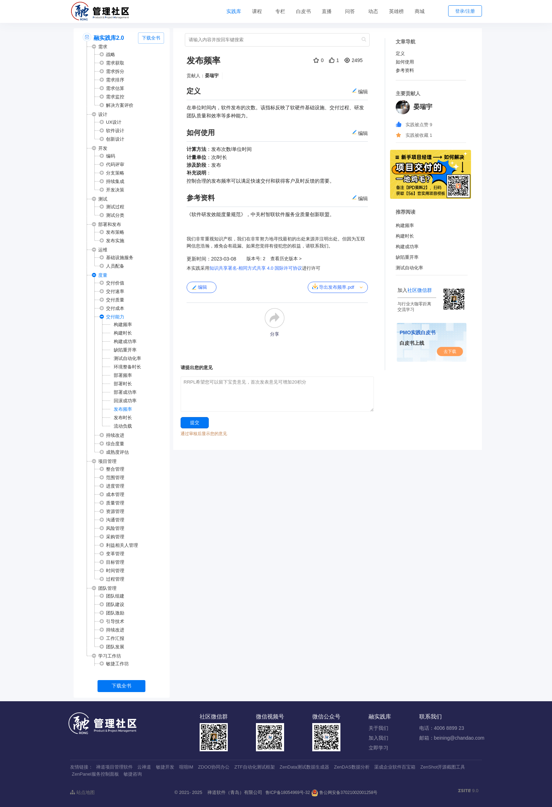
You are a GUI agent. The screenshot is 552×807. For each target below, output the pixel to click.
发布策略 (115, 232)
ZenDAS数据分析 (352, 767)
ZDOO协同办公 (214, 767)
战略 (110, 54)
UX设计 (113, 122)
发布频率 (123, 409)
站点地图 (82, 792)
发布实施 (115, 240)
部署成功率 (125, 392)
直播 (327, 11)
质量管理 (115, 503)
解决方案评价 (119, 105)
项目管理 (107, 461)
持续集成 (115, 181)
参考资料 (405, 70)
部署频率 (123, 375)
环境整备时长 (127, 366)
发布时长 (123, 417)
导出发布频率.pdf (333, 286)
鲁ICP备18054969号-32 (287, 792)
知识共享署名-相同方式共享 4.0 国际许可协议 (255, 268)
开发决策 (115, 189)
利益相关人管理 (122, 545)
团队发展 (115, 646)
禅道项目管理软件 (114, 767)
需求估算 (115, 88)
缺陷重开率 (125, 350)
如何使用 (405, 62)
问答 (350, 11)
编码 (110, 156)
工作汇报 (115, 638)
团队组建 (115, 596)
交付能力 (115, 316)
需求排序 (115, 79)
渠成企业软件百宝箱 (394, 767)
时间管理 (115, 570)
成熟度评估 (117, 452)
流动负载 (123, 426)
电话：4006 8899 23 (441, 728)
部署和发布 (109, 224)
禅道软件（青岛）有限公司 (234, 792)
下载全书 (151, 38)
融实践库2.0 (109, 38)
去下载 (450, 351)
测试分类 (115, 215)
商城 (420, 11)
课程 (257, 11)
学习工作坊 (109, 656)
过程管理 (115, 579)
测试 (102, 199)
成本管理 (115, 494)
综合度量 (115, 443)
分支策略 (115, 173)
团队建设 (115, 604)
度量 (102, 275)
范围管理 (115, 477)
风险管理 (115, 528)
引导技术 (115, 621)
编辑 (199, 287)
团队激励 (115, 613)
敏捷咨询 (133, 774)
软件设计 (115, 130)
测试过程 (115, 206)
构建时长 (123, 333)
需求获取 (115, 63)
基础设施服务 (119, 257)
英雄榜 (396, 11)
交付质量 (115, 299)
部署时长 (123, 383)
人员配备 (115, 266)
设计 (102, 114)
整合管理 (115, 469)
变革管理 (115, 553)
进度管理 (115, 486)
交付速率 (115, 291)
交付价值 (115, 283)
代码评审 (115, 164)
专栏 (280, 11)
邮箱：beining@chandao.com (451, 738)
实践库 (233, 11)
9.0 (468, 791)
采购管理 (115, 536)
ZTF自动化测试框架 (254, 767)
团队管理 (107, 588)
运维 (102, 249)
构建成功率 (125, 341)
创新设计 (115, 139)
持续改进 (115, 435)
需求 (102, 46)
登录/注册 (465, 11)
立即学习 (378, 748)
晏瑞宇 (212, 75)
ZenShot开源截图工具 (442, 767)
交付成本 (115, 308)
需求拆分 (115, 71)
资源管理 (115, 511)
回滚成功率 (125, 400)
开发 (102, 148)
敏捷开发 (165, 767)
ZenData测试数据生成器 (304, 767)
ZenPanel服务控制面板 (95, 774)
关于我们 (378, 728)
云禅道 (144, 767)
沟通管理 (115, 519)
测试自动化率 (127, 358)
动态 (373, 11)
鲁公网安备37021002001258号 (344, 792)
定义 (400, 53)
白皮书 (303, 11)
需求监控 (115, 96)
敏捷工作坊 (117, 663)
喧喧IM (186, 767)
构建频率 (123, 324)
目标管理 (115, 562)
